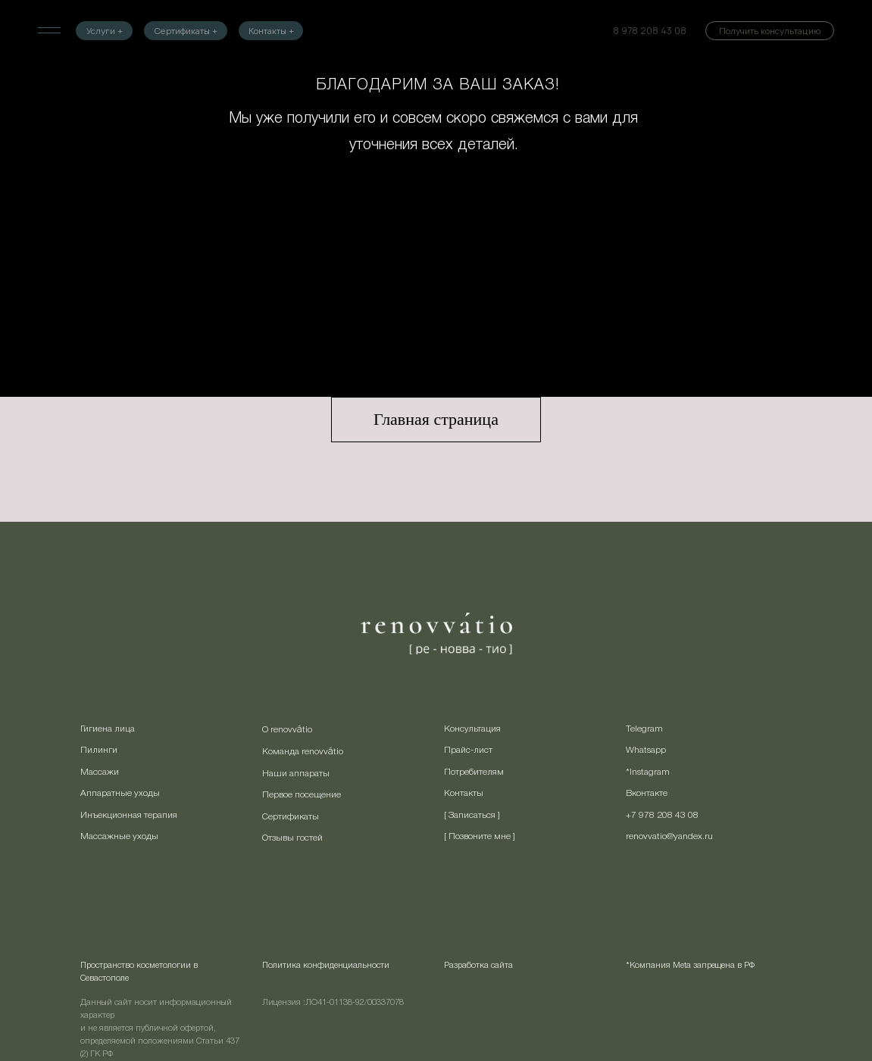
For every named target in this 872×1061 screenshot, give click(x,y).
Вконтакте (646, 793)
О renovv (279, 730)
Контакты (463, 793)
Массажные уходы (119, 836)
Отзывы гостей (292, 838)
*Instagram (648, 772)
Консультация (472, 729)
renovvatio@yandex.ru (669, 836)
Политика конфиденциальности (325, 965)
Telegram (644, 729)
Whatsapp (646, 750)
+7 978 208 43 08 (662, 815)
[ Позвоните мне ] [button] (479, 836)
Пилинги (98, 750)
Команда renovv (295, 751)
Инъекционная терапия (128, 815)
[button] (769, 30)
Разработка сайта (478, 965)
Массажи (99, 772)
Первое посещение (301, 795)
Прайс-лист (468, 750)
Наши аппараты (296, 773)
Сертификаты (290, 817)
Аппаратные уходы (120, 793)
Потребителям (474, 772)
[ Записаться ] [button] (472, 815)
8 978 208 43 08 (649, 30)
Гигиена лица (107, 729)
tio (307, 730)
